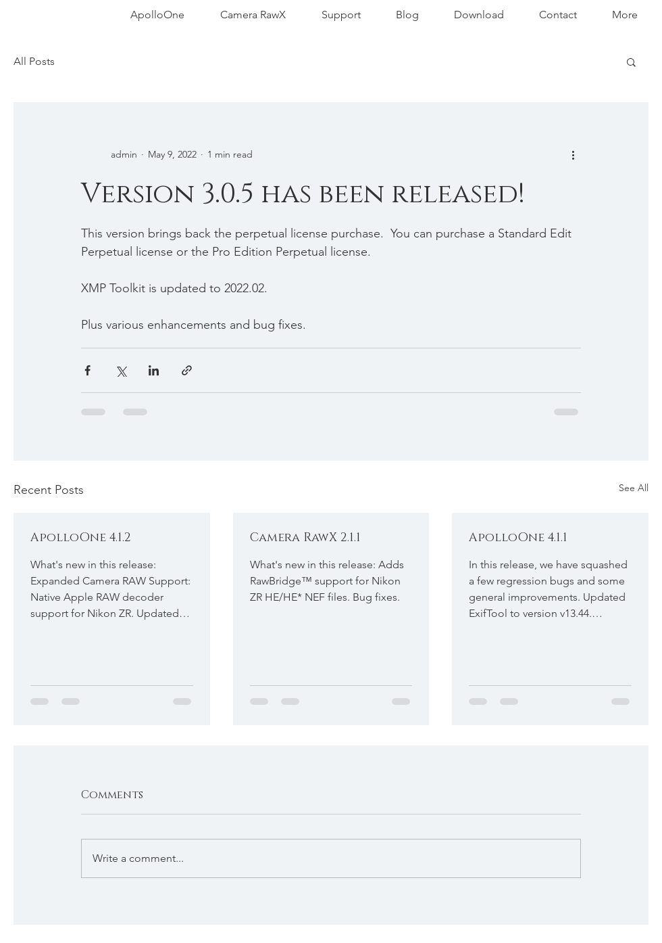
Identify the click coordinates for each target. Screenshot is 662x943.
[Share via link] (186, 370)
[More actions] (573, 154)
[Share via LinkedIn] (153, 370)
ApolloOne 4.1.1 (518, 538)
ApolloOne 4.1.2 (80, 538)
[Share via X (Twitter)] (120, 370)
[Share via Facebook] (87, 370)
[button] (631, 61)
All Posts (34, 61)
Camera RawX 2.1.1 (305, 538)
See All (633, 488)
